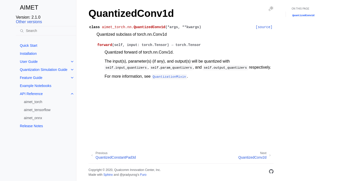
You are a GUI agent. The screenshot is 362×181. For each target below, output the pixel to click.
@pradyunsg (128, 174)
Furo (143, 174)
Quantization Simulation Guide (43, 70)
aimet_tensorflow (37, 110)
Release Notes (31, 126)
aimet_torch (33, 102)
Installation (28, 54)
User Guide (29, 62)
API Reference (31, 94)
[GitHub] (271, 172)
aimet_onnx (33, 118)
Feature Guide (31, 78)
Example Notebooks (35, 86)
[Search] (46, 30)
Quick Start (28, 45)
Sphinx (108, 174)
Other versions (29, 22)
